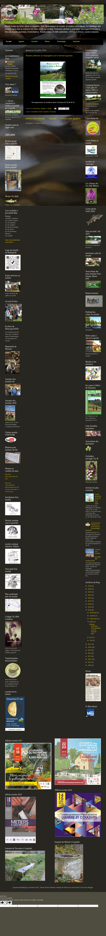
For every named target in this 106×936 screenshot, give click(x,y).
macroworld (75, 887)
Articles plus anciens (70, 118)
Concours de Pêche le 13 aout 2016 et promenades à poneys (92, 526)
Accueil (52, 118)
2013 (90, 656)
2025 (90, 589)
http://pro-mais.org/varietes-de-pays (11, 476)
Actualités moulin (37, 112)
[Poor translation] (8, 903)
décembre (93, 612)
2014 (90, 653)
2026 (90, 586)
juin (91, 637)
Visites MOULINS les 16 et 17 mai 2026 (98, 499)
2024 (90, 592)
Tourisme (53, 112)
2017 (90, 644)
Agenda (46, 112)
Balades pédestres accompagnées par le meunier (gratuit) (49, 55)
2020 (90, 604)
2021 (90, 601)
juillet (92, 622)
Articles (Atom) (40, 123)
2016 (90, 647)
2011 (90, 662)
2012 (90, 659)
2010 (90, 665)
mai (91, 640)
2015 (90, 650)
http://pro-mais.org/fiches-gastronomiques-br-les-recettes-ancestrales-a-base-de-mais (12, 487)
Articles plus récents (35, 118)
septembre (93, 619)
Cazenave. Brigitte (39, 108)
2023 (90, 595)
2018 (90, 610)
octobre (92, 616)
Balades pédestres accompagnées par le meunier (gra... (95, 628)
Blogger (90, 887)
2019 (90, 607)
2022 (90, 598)
